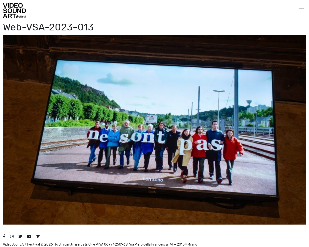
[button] (301, 10)
